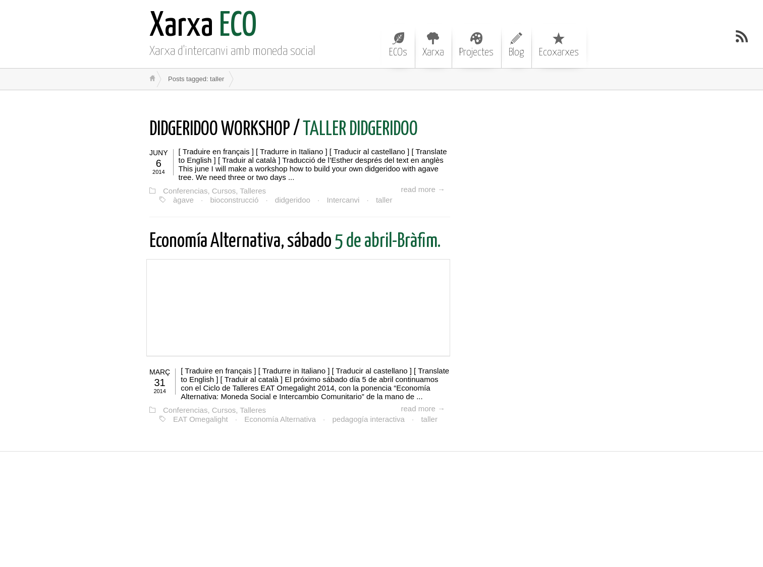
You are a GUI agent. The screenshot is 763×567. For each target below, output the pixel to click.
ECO (203, 26)
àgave (183, 200)
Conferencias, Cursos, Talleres (214, 190)
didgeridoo (292, 200)
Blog (516, 44)
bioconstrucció (234, 200)
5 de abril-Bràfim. (295, 241)
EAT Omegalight (200, 419)
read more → (423, 189)
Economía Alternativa (280, 419)
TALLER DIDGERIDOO (283, 129)
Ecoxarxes (559, 44)
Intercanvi (342, 200)
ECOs (398, 44)
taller (384, 200)
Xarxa (433, 44)
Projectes (476, 44)
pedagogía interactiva (368, 419)
